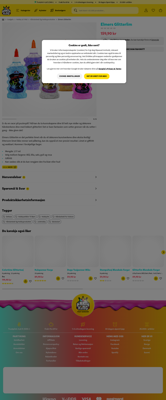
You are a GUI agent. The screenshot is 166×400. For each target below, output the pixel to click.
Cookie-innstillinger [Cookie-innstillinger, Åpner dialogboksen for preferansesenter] (69, 76)
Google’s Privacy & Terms (110, 68)
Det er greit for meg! (97, 76)
